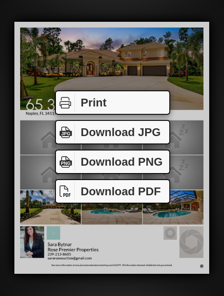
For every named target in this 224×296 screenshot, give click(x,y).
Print (81, 103)
